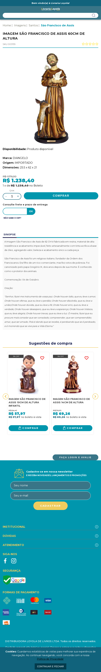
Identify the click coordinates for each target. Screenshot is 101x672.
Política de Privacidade (50, 659)
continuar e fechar (50, 666)
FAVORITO (42, 358)
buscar (94, 15)
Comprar (30, 428)
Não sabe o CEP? (12, 218)
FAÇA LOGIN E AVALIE (75, 457)
